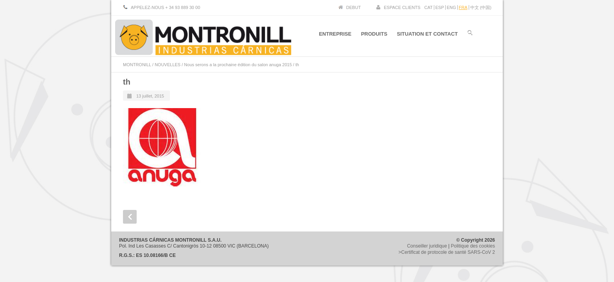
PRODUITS (374, 35)
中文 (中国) (480, 7)
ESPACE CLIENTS (402, 7)
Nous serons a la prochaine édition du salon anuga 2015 (238, 64)
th (126, 82)
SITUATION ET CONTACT (427, 35)
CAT (428, 7)
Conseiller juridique (427, 246)
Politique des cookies (473, 246)
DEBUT (353, 7)
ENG (451, 7)
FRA (463, 7)
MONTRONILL (137, 64)
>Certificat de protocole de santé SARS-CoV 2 (447, 252)
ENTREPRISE (334, 35)
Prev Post (130, 217)
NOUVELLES (168, 64)
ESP (439, 7)
